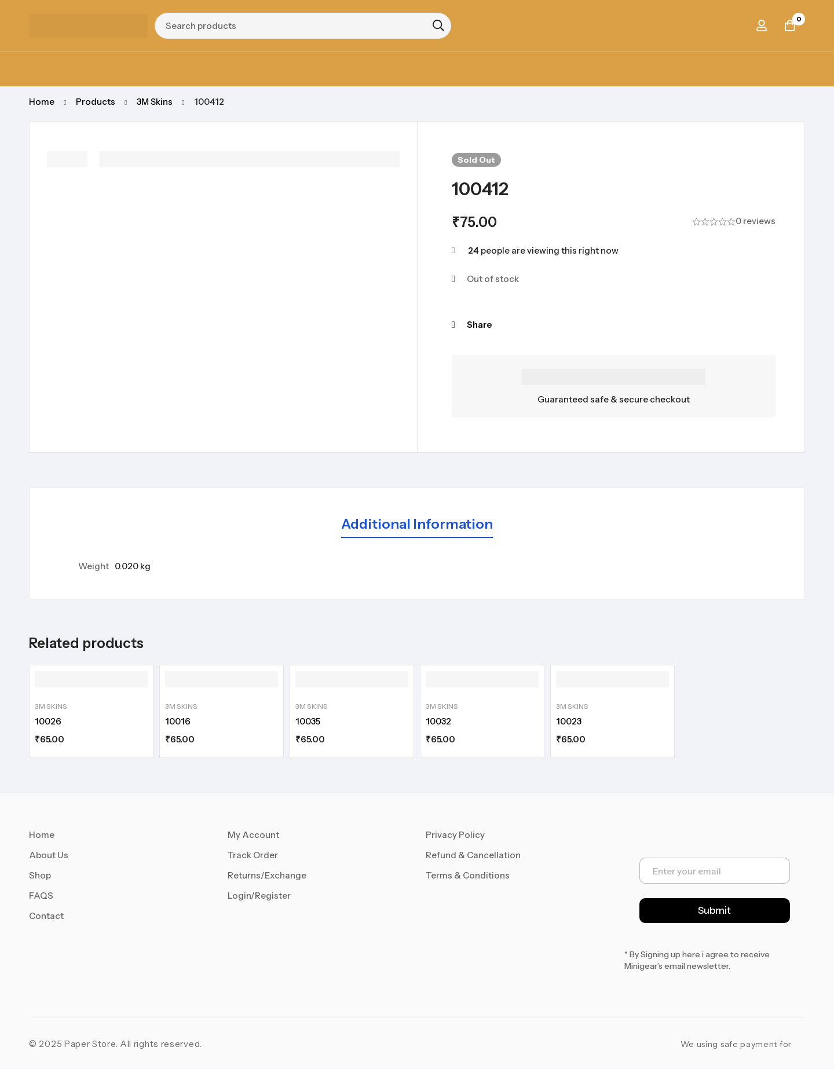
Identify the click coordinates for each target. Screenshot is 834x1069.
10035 (307, 721)
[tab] (417, 524)
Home (41, 101)
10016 (178, 721)
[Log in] (761, 25)
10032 (438, 721)
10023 (568, 721)
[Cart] (790, 25)
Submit (714, 911)
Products (95, 101)
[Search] (438, 25)
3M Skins (155, 101)
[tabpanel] (417, 566)
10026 (48, 721)
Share (479, 324)
